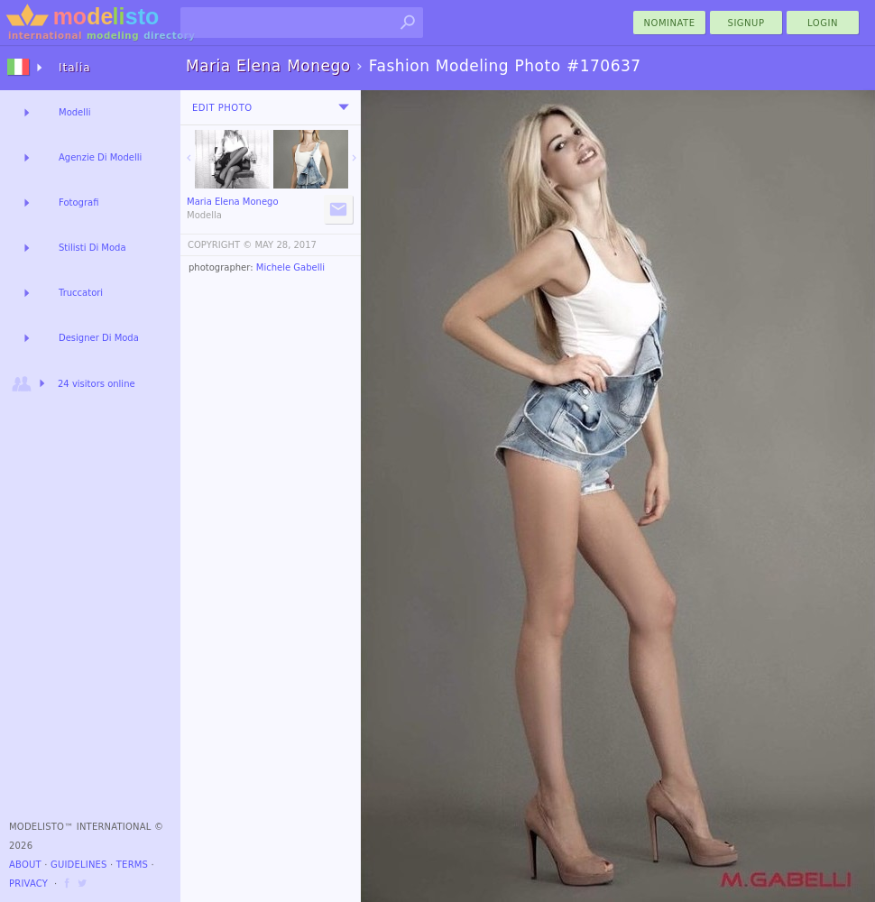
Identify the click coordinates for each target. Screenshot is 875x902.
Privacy (28, 883)
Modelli (75, 112)
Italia (75, 67)
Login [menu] (822, 23)
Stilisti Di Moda (92, 248)
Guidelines (79, 865)
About (25, 865)
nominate (669, 23)
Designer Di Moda (99, 338)
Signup (746, 23)
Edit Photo (222, 108)
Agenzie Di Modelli (100, 157)
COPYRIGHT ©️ (220, 245)
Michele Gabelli (290, 267)
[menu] (343, 107)
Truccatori (81, 293)
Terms (132, 865)
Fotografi (78, 202)
